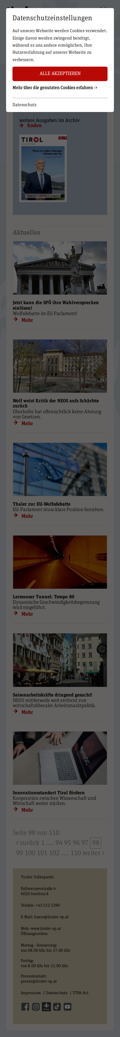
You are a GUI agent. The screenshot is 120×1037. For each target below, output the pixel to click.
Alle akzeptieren (60, 73)
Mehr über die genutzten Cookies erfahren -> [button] (55, 88)
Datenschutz (24, 105)
